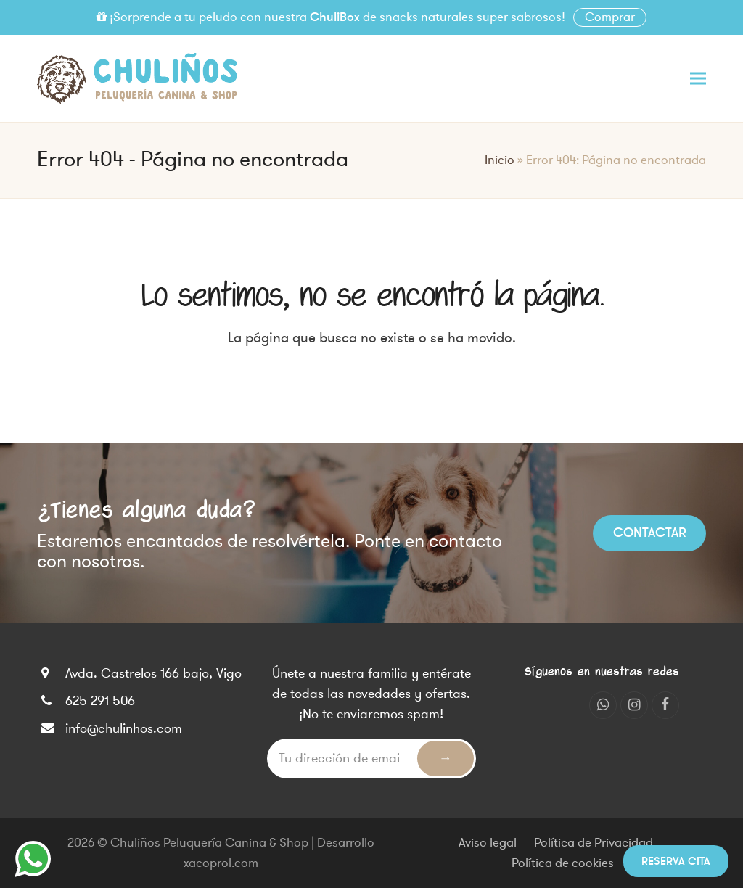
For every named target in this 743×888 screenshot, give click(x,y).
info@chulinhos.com (123, 728)
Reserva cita (675, 861)
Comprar (610, 17)
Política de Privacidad (593, 843)
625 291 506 (100, 701)
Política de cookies (563, 863)
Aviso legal (488, 843)
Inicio (499, 160)
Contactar (649, 532)
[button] (698, 78)
